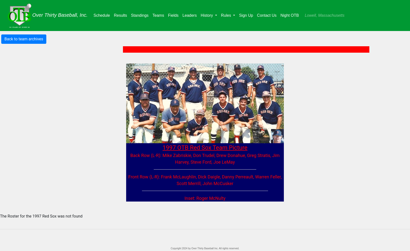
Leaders (191, 14)
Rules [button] (226, 15)
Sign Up (246, 15)
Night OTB (289, 15)
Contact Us (266, 15)
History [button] (207, 15)
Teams (159, 14)
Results (121, 14)
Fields (174, 14)
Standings (141, 14)
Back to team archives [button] (23, 39)
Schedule (103, 14)
